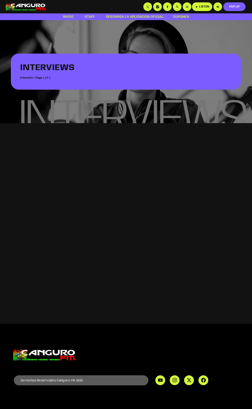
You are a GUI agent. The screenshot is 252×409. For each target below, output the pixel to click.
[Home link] (25, 6)
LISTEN (202, 6)
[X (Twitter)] (147, 6)
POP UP (234, 6)
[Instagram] (157, 6)
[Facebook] (167, 6)
